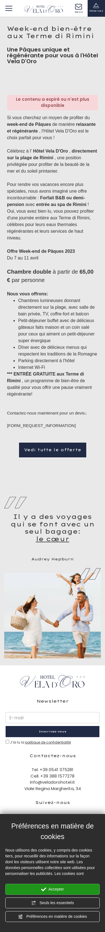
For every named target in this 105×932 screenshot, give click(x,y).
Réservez (96, 8)
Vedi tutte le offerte (52, 449)
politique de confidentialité (48, 742)
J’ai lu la (40, 742)
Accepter (52, 889)
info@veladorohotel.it (52, 782)
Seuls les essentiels (52, 903)
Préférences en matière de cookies (52, 916)
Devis (78, 9)
